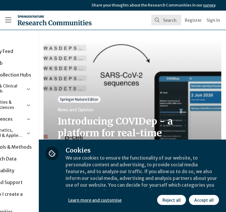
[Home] (41, 20)
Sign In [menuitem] (213, 20)
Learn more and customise (131, 187)
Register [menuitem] (193, 20)
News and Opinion (112, 109)
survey (209, 5)
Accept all (151, 200)
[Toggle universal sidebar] (8, 20)
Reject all (119, 200)
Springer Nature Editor (116, 99)
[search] (166, 20)
